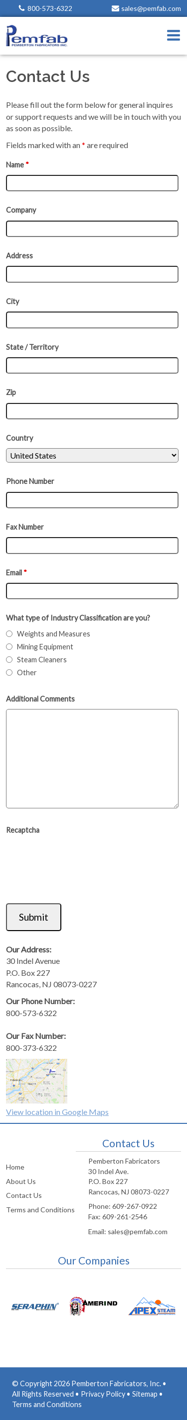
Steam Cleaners (42, 659)
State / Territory (32, 347)
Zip (11, 392)
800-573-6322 (49, 8)
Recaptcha (22, 830)
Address (19, 255)
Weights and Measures (53, 634)
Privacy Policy (103, 1394)
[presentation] (82, 865)
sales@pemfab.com (151, 8)
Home (15, 1167)
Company (21, 210)
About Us (21, 1181)
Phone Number (30, 481)
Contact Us (24, 1195)
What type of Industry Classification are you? (78, 618)
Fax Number (25, 527)
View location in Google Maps (57, 1111)
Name (17, 164)
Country (19, 438)
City (12, 301)
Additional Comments (40, 699)
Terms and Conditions (40, 1209)
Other (27, 672)
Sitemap (145, 1394)
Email (16, 572)
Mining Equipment (45, 646)
